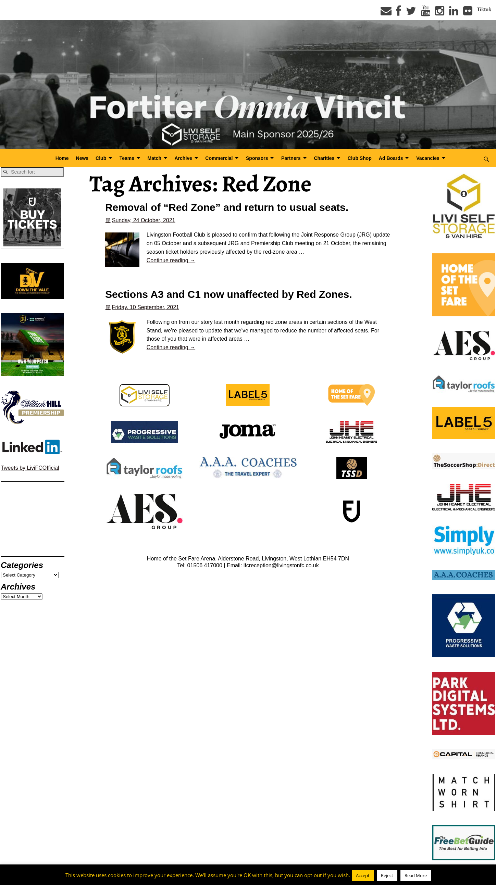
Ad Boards (391, 158)
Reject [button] (387, 875)
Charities (324, 158)
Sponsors (257, 158)
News (82, 158)
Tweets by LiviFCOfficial (30, 468)
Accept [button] (363, 875)
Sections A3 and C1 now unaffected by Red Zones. (228, 294)
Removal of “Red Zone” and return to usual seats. (226, 207)
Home (62, 158)
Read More (416, 875)
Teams (127, 158)
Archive (183, 158)
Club (101, 158)
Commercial (219, 158)
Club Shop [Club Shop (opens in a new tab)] (360, 158)
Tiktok (484, 9)
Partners (291, 158)
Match (154, 158)
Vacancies (427, 158)
